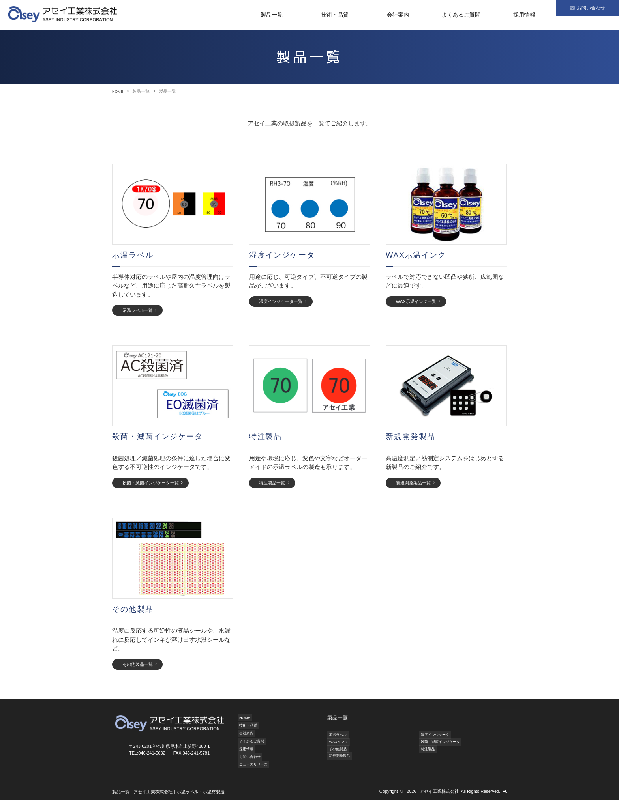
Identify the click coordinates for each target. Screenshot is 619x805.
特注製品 (427, 756)
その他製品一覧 (142, 669)
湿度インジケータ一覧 (286, 302)
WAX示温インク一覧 (421, 302)
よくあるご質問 (461, 14)
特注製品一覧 (276, 485)
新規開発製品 (340, 764)
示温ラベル (338, 740)
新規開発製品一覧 (418, 485)
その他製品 (338, 756)
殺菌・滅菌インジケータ (443, 748)
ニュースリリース (255, 769)
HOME (118, 91)
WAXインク (338, 748)
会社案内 (398, 14)
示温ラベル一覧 (142, 311)
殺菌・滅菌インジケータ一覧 (157, 485)
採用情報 (524, 14)
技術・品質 (335, 14)
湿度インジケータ (436, 740)
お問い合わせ (251, 761)
